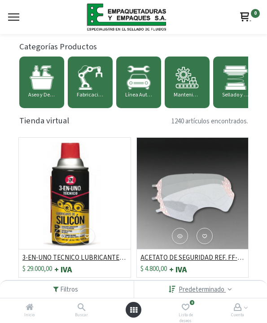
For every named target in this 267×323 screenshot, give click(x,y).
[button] (62, 236)
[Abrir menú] (133, 310)
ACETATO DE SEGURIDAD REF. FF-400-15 (192, 257)
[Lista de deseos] (185, 308)
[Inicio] (30, 308)
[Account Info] (237, 308)
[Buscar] (81, 308)
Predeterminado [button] (202, 289)
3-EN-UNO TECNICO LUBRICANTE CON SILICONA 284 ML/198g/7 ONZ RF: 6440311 (74, 257)
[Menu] (13, 17)
